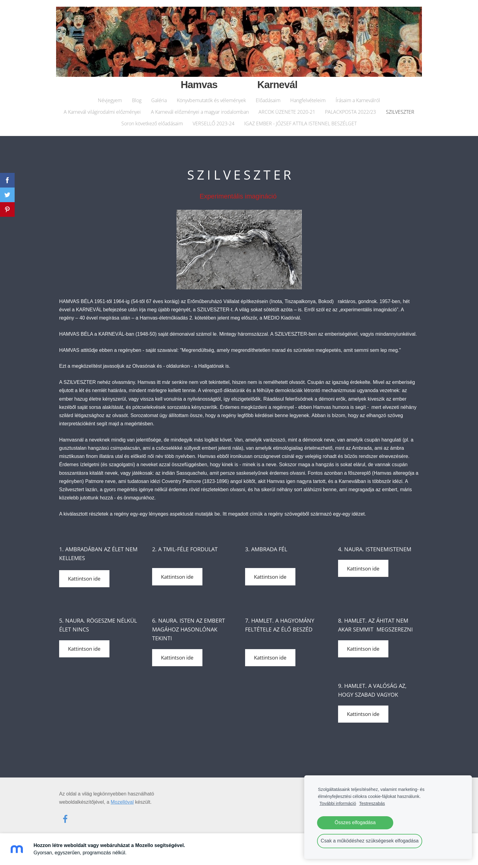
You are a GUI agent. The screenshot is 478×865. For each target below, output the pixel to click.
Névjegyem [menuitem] (110, 97)
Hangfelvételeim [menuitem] (308, 97)
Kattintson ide (84, 574)
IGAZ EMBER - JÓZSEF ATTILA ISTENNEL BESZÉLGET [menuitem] (300, 120)
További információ (337, 803)
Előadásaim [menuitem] (268, 97)
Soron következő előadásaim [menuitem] (152, 120)
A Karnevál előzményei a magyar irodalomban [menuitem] (200, 109)
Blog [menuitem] (136, 97)
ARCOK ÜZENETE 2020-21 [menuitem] (287, 109)
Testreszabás (372, 803)
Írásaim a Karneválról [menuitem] (358, 97)
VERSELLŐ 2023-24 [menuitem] (213, 120)
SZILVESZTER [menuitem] (400, 109)
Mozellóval (122, 797)
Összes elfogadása (355, 822)
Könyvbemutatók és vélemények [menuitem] (211, 97)
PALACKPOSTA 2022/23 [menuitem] (350, 109)
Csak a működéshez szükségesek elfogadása (370, 840)
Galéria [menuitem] (159, 97)
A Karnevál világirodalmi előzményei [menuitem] (102, 109)
